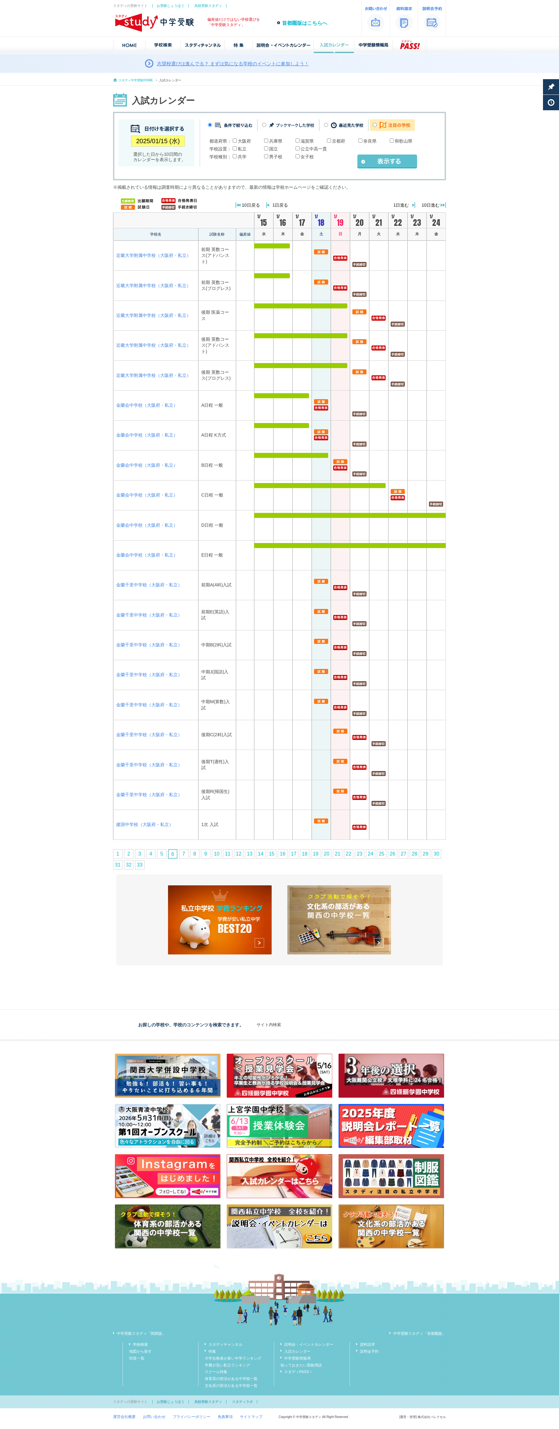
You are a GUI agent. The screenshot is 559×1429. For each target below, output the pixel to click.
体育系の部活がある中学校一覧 (231, 1379)
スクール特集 (216, 1372)
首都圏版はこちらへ (304, 23)
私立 (242, 148)
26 (392, 853)
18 (304, 853)
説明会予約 (369, 1351)
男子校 (275, 156)
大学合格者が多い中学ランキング (233, 1358)
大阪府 (244, 141)
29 (425, 853)
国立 (273, 148)
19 (315, 853)
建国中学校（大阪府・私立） (144, 824)
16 (282, 853)
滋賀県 (307, 141)
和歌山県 (403, 141)
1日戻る (280, 205)
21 (337, 853)
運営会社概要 (124, 1417)
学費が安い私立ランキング (227, 1365)
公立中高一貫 (314, 148)
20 (326, 853)
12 (239, 853)
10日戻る (251, 205)
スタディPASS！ (298, 1372)
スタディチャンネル (225, 1344)
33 (140, 864)
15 (271, 853)
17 (293, 853)
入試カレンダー (297, 1351)
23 (359, 853)
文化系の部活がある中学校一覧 (231, 1385)
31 (118, 864)
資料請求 (367, 1344)
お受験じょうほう (170, 6)
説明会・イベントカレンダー (308, 1344)
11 (228, 853)
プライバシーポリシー (191, 1417)
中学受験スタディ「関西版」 (141, 1333)
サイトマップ (251, 1417)
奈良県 (370, 141)
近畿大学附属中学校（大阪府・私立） (153, 255)
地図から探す (140, 1351)
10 (217, 853)
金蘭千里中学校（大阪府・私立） (149, 584)
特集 (212, 1351)
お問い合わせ (154, 1417)
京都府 (338, 141)
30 (436, 853)
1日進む (401, 205)
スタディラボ (242, 1402)
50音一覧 (136, 1358)
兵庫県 (275, 141)
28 (414, 853)
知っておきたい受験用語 (301, 1365)
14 (260, 853)
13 (249, 853)
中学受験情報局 (297, 1358)
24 (370, 853)
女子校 (307, 156)
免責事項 (225, 1417)
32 (129, 864)
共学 (242, 156)
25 (381, 853)
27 (403, 853)
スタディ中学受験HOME (135, 80)
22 (348, 853)
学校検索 (140, 1344)
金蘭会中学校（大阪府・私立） (147, 405)
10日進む (430, 205)
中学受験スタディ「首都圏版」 (419, 1333)
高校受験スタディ (208, 6)
